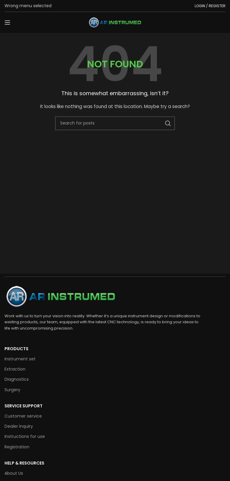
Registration (16, 447)
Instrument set (20, 359)
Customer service (23, 416)
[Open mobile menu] (7, 22)
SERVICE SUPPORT (23, 406)
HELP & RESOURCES (24, 463)
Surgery (12, 390)
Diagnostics (16, 379)
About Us (13, 473)
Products (16, 349)
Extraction (14, 369)
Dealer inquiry (18, 426)
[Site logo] (115, 22)
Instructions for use (24, 436)
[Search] (115, 123)
